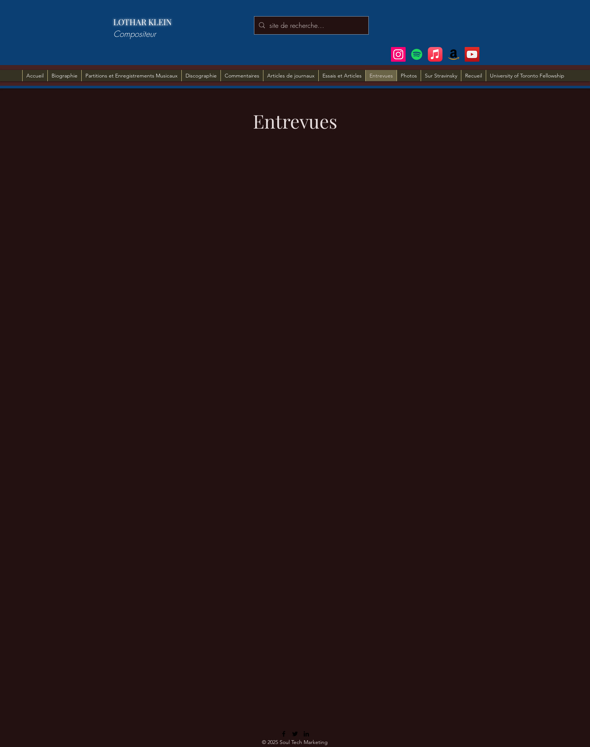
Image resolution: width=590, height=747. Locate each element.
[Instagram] (398, 54)
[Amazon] (453, 54)
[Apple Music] (435, 54)
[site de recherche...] (311, 26)
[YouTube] (472, 54)
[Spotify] (416, 54)
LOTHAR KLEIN (142, 21)
